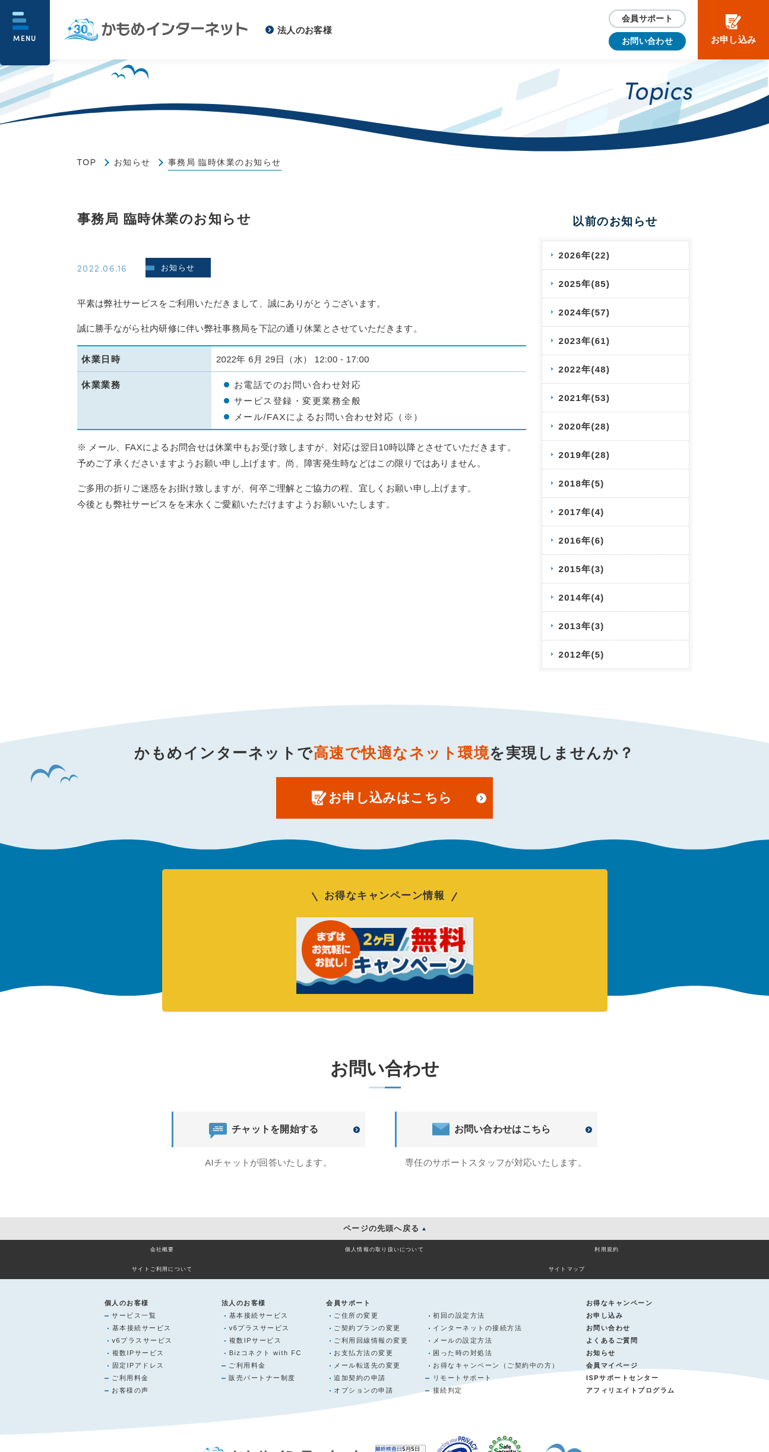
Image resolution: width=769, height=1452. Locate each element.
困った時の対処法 (462, 1340)
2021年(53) (585, 398)
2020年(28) (585, 426)
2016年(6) (582, 540)
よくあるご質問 (612, 1327)
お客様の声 (130, 1377)
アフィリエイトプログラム (630, 1377)
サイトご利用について (507, 1256)
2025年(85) (585, 284)
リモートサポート (462, 1365)
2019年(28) (585, 455)
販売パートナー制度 (262, 1365)
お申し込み (605, 1302)
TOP (87, 162)
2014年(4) (582, 597)
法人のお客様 (304, 30)
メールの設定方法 (462, 1327)
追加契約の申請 (360, 1365)
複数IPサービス (138, 1340)
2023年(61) (585, 341)
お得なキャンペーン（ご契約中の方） (496, 1352)
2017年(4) (582, 512)
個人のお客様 (127, 1290)
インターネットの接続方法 (477, 1315)
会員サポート (647, 18)
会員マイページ (612, 1352)
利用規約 (385, 1256)
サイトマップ (630, 1256)
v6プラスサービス (142, 1327)
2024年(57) (585, 312)
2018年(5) (582, 483)
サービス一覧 (134, 1302)
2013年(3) (582, 626)
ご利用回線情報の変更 (371, 1327)
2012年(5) (582, 654)
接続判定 (448, 1377)
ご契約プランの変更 (367, 1315)
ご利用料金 (130, 1365)
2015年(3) (582, 569)
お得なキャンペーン (619, 1290)
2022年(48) (585, 369)
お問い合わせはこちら (491, 1129)
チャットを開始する (263, 1129)
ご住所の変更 (356, 1302)
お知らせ (132, 162)
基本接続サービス (142, 1315)
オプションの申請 (363, 1377)
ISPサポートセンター (622, 1365)
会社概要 (138, 1256)
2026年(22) (585, 255)
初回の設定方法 (459, 1302)
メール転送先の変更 (367, 1352)
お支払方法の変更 (363, 1340)
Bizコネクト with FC (265, 1340)
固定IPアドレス (138, 1352)
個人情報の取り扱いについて (262, 1256)
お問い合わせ (647, 41)
